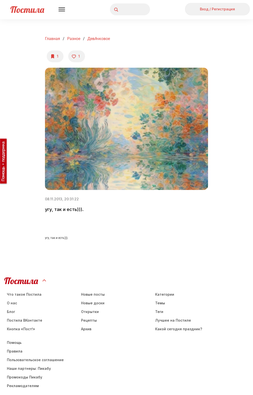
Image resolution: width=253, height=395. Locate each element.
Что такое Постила (24, 294)
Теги (159, 312)
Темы (160, 303)
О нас (12, 303)
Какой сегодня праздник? (178, 329)
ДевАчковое (98, 38)
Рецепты (89, 320)
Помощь (14, 342)
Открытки (90, 312)
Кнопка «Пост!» (21, 329)
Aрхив (86, 329)
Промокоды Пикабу (24, 377)
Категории (164, 294)
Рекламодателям (23, 386)
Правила (14, 351)
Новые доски (93, 303)
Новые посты (93, 294)
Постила (27, 9)
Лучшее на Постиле (173, 320)
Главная (52, 38)
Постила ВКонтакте (24, 320)
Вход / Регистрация (217, 9)
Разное (73, 38)
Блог (11, 312)
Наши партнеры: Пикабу (29, 368)
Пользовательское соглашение (35, 360)
